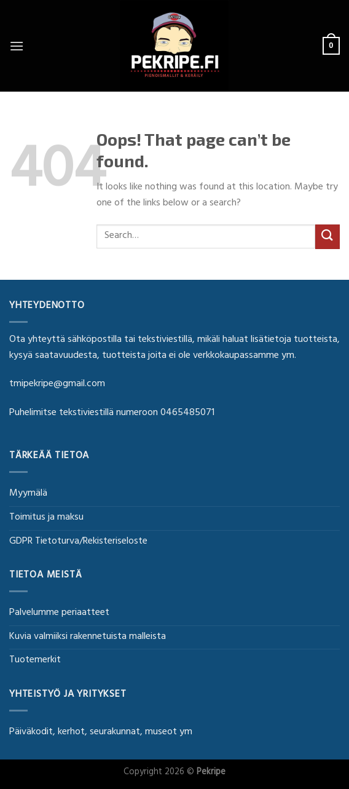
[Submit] (327, 236)
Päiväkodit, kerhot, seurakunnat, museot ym (100, 732)
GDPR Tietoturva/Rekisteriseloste (78, 542)
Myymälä (28, 494)
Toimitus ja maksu (46, 518)
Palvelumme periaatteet (59, 613)
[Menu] (16, 46)
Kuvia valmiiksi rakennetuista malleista (87, 637)
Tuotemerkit (35, 660)
